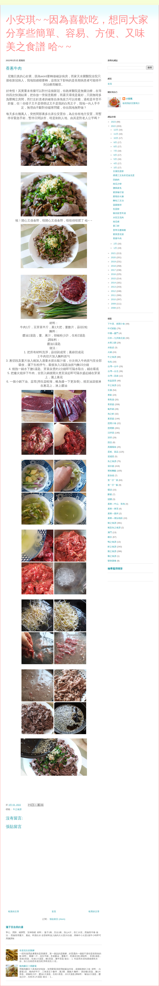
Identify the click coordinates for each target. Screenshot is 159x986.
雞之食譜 (112, 551)
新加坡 (111, 475)
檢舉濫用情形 (115, 568)
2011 (113, 295)
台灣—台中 (113, 366)
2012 (113, 291)
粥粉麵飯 (112, 470)
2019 (113, 261)
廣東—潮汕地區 (115, 518)
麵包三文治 (118, 200)
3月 (116, 167)
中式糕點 (112, 328)
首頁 (54, 911)
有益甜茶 (112, 380)
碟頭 (110, 490)
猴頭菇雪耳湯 (119, 213)
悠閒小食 (112, 423)
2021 (113, 253)
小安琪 (129, 99)
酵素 (110, 494)
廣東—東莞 (113, 508)
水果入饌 (112, 342)
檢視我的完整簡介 (131, 103)
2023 (113, 122)
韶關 (110, 499)
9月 (116, 142)
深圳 (110, 437)
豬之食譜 (112, 523)
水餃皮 (111, 347)
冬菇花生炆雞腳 (26, 950)
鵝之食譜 (112, 556)
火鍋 (110, 352)
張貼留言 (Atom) (57, 919)
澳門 (110, 532)
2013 (113, 287)
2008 (113, 308)
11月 (116, 134)
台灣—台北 (113, 371)
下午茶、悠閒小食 (116, 324)
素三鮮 (116, 226)
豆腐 (110, 390)
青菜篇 (111, 404)
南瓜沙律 (117, 184)
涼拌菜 (111, 432)
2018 (113, 266)
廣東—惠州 (113, 513)
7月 (116, 151)
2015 (113, 278)
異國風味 (112, 447)
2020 (113, 257)
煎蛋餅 (116, 209)
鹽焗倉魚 (117, 188)
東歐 (110, 395)
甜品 (110, 442)
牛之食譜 (17, 809)
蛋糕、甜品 (113, 452)
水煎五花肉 (118, 217)
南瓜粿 (116, 221)
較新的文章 (13, 911)
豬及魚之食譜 (114, 527)
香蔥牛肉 (117, 238)
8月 (116, 146)
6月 (116, 155)
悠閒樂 (111, 428)
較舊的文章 (94, 911)
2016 (113, 274)
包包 (110, 362)
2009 (113, 303)
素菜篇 (111, 418)
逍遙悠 (111, 456)
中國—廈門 (113, 333)
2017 (113, 270)
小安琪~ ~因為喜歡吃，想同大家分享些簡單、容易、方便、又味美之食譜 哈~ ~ (77, 33)
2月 (116, 243)
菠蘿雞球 (117, 205)
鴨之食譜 (112, 542)
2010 (113, 299)
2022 (113, 126)
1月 (116, 248)
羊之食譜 (112, 385)
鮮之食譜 (112, 546)
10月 (116, 138)
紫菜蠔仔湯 (118, 192)
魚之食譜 (112, 461)
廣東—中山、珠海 (116, 504)
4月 (116, 163)
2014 (113, 282)
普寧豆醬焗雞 (119, 230)
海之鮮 (111, 414)
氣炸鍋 (111, 409)
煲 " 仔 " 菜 (113, 480)
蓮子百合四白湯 (14, 927)
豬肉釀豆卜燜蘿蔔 (28, 966)
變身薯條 (112, 560)
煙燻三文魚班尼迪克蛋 (123, 175)
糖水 (110, 537)
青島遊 (111, 399)
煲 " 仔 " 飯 (113, 485)
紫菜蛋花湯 (118, 234)
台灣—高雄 (113, 376)
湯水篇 (111, 466)
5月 (116, 159)
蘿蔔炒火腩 (118, 196)
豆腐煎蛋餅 (118, 171)
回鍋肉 (116, 179)
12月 (116, 130)
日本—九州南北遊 (116, 338)
